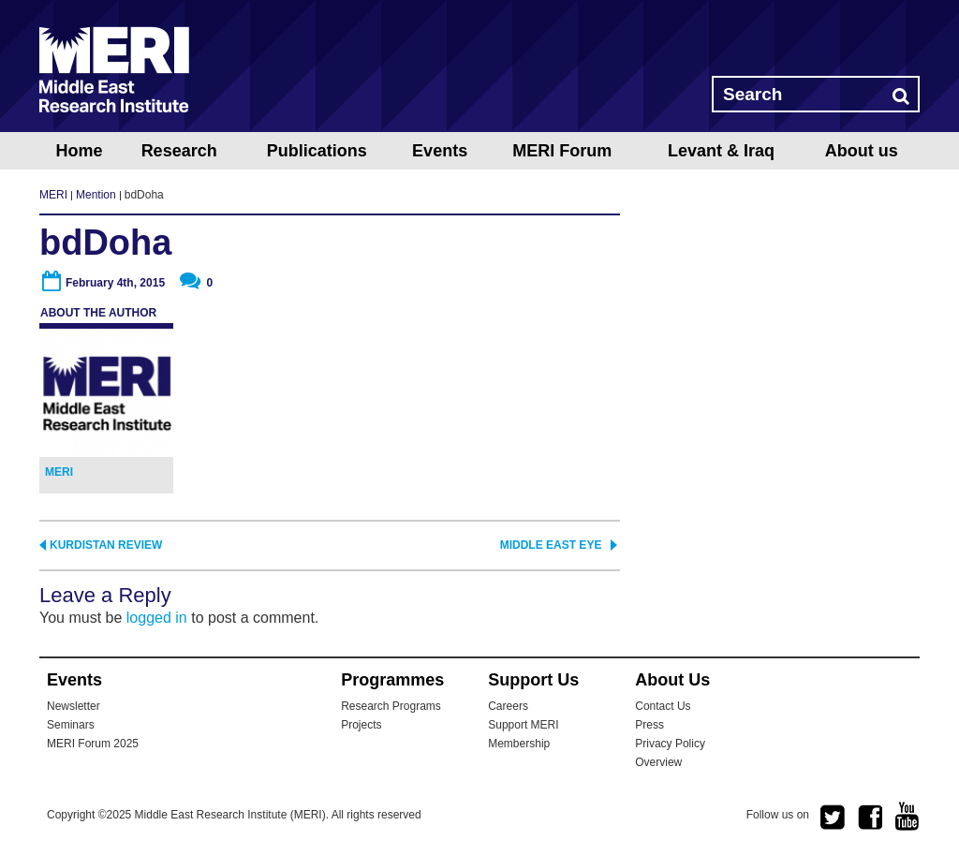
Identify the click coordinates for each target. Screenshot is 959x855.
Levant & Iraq (721, 150)
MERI (114, 69)
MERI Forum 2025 (93, 743)
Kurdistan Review (106, 545)
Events (439, 150)
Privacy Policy (670, 743)
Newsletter (73, 706)
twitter (832, 817)
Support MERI (523, 724)
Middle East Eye (551, 545)
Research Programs (391, 706)
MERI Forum (562, 150)
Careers (508, 706)
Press (649, 724)
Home (78, 150)
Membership (519, 743)
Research (179, 150)
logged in (156, 618)
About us (861, 150)
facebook (870, 817)
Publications (317, 150)
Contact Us (662, 706)
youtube (907, 816)
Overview (658, 762)
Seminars (71, 724)
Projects (361, 724)
